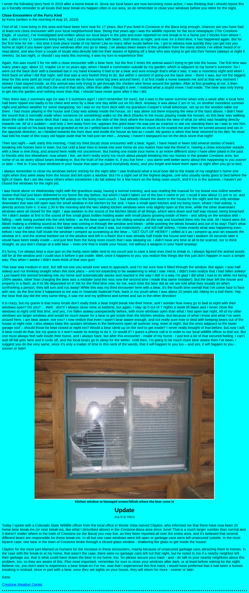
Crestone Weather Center (22, 584)
